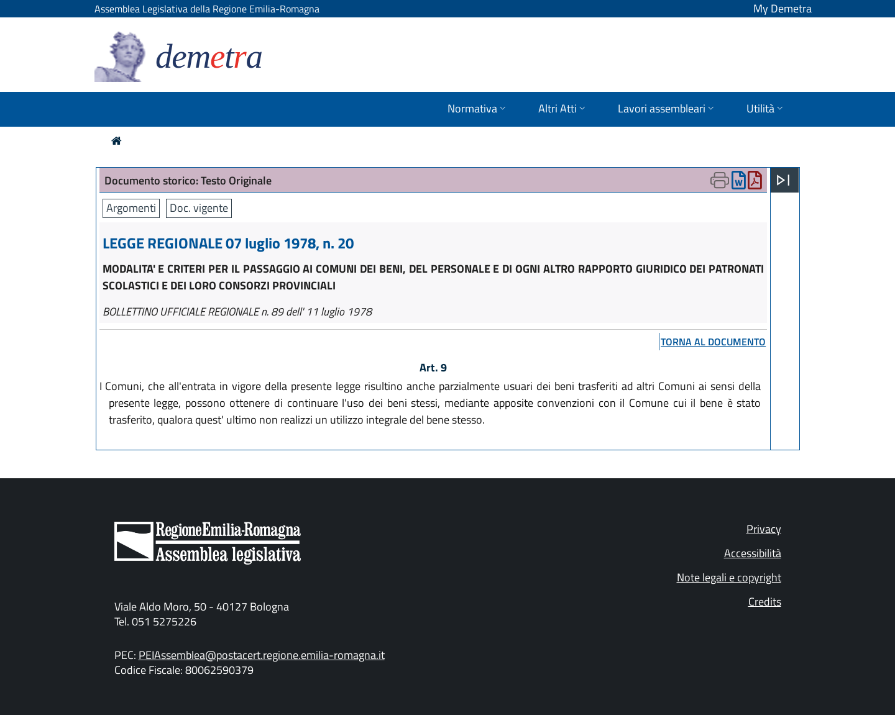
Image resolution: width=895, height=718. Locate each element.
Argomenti (131, 207)
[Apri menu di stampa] (719, 180)
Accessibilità (752, 553)
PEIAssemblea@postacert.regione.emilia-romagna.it (262, 655)
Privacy (763, 528)
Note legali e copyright (729, 577)
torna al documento (713, 341)
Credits (764, 601)
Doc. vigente (199, 207)
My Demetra (782, 8)
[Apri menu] (783, 180)
